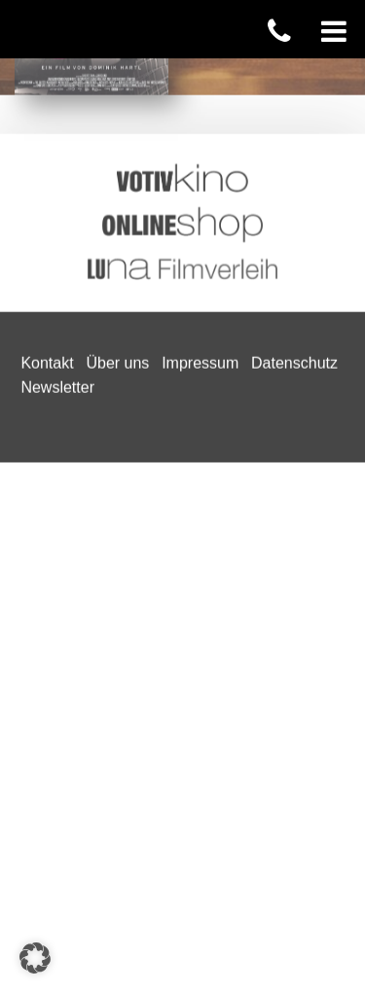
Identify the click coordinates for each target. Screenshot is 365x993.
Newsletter (57, 93)
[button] (35, 958)
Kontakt (46, 67)
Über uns (117, 67)
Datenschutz (294, 67)
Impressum (200, 67)
